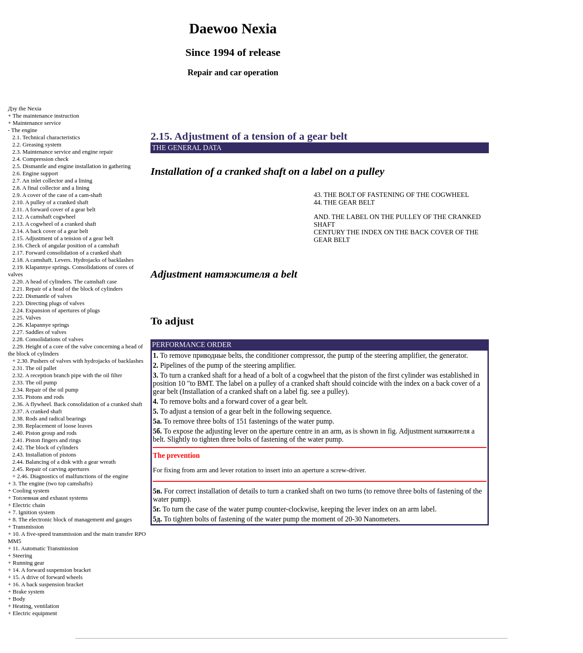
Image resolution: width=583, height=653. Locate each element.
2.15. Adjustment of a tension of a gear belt (63, 238)
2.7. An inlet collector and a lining (52, 180)
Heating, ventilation (36, 606)
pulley (335, 391)
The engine (24, 130)
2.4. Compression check (40, 158)
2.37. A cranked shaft (37, 411)
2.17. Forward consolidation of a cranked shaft (67, 252)
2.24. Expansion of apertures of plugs (56, 310)
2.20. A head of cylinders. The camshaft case (64, 281)
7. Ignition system (34, 512)
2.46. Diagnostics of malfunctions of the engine (72, 476)
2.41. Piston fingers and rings (46, 440)
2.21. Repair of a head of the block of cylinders (67, 288)
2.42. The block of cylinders (45, 447)
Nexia (24, 108)
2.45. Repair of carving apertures (50, 469)
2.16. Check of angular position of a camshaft (65, 245)
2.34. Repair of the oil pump (45, 389)
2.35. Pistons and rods (38, 396)
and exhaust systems (50, 497)
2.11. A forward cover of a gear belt (54, 209)
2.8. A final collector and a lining (50, 187)
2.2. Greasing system (36, 144)
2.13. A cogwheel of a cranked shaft (54, 223)
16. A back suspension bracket (48, 584)
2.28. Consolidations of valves (47, 339)
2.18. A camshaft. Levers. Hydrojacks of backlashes (72, 259)
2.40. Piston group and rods (44, 432)
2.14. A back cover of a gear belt (50, 231)
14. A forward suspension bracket (52, 569)
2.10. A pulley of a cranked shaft (50, 202)
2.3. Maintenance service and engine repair (62, 151)
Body (19, 598)
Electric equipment (35, 613)
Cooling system (31, 490)
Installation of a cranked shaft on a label (239, 391)
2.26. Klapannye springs (40, 324)
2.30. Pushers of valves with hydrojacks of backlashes (80, 360)
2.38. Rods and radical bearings (49, 418)
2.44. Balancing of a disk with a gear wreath (64, 461)
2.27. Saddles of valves (39, 332)
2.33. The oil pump (34, 382)
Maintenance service (37, 122)
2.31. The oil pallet (34, 368)
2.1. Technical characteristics (46, 137)
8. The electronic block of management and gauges (72, 519)
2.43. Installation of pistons (44, 454)
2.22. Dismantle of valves (42, 295)
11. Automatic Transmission (45, 548)
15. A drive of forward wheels (47, 577)
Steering (22, 555)
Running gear (28, 562)
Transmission (28, 526)
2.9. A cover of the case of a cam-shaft (57, 195)
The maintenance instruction (46, 115)
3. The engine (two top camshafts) (52, 483)
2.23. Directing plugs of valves (48, 303)
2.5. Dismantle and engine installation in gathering (71, 166)
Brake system (28, 591)
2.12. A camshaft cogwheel (43, 216)
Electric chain (29, 505)
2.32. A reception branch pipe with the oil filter (67, 375)
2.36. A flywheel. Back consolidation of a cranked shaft (77, 404)
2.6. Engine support (35, 173)
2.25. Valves (26, 317)
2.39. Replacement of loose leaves (52, 425)
